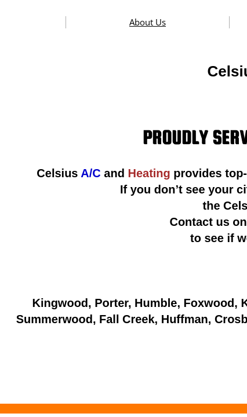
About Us (147, 22)
